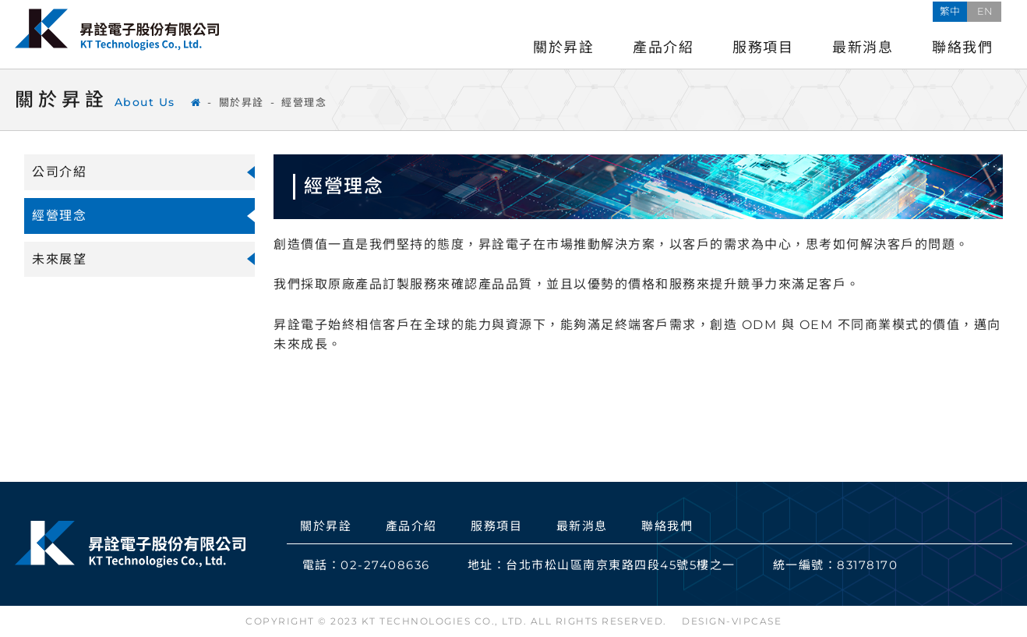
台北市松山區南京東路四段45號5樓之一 (621, 564)
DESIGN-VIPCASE (732, 621)
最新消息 (862, 47)
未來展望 (59, 259)
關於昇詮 (563, 47)
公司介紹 (59, 172)
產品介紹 (663, 47)
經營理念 (303, 102)
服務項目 (762, 47)
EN (995, 10)
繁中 (961, 10)
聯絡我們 (962, 47)
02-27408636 (385, 564)
